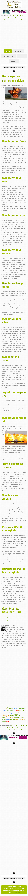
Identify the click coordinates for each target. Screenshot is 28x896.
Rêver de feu (5, 621)
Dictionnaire (18, 51)
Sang (15, 710)
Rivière (20, 715)
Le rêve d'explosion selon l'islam (11, 619)
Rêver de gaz (5, 617)
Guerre (16, 717)
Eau (17, 713)
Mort (16, 715)
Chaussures (22, 708)
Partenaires (18, 892)
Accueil (8, 51)
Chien (3, 710)
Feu (7, 721)
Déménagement (11, 713)
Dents (3, 713)
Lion (5, 708)
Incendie (17, 719)
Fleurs (3, 717)
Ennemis (20, 713)
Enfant (12, 715)
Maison (8, 719)
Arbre (19, 710)
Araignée (3, 719)
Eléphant (12, 719)
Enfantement (10, 710)
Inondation (21, 717)
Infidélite (3, 721)
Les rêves (14, 61)
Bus (22, 710)
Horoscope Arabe (9, 56)
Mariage (22, 719)
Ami (2, 708)
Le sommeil (21, 56)
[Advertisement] (14, 35)
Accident (16, 708)
